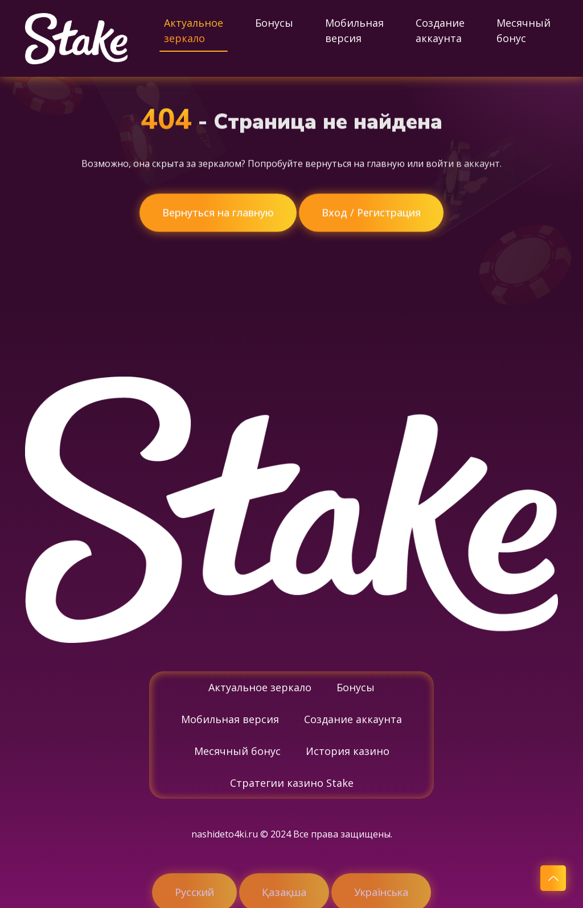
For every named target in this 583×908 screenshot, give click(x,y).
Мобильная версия (354, 30)
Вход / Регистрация (371, 213)
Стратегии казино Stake (292, 783)
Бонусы (274, 23)
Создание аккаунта (440, 30)
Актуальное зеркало (193, 30)
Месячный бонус (523, 30)
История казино (347, 751)
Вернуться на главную (218, 213)
